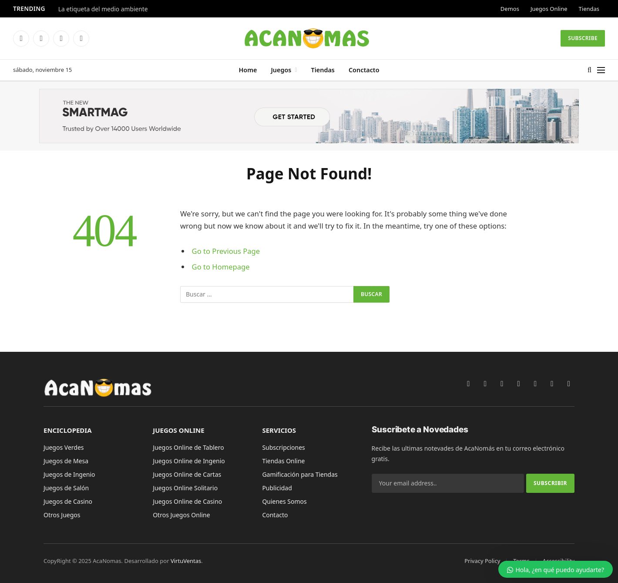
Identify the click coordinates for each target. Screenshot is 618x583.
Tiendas (589, 9)
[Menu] (601, 70)
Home (247, 70)
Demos (509, 9)
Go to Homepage (221, 267)
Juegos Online (549, 9)
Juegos (281, 70)
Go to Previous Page (226, 251)
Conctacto (364, 70)
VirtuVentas (186, 561)
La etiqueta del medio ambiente (103, 9)
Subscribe (583, 38)
